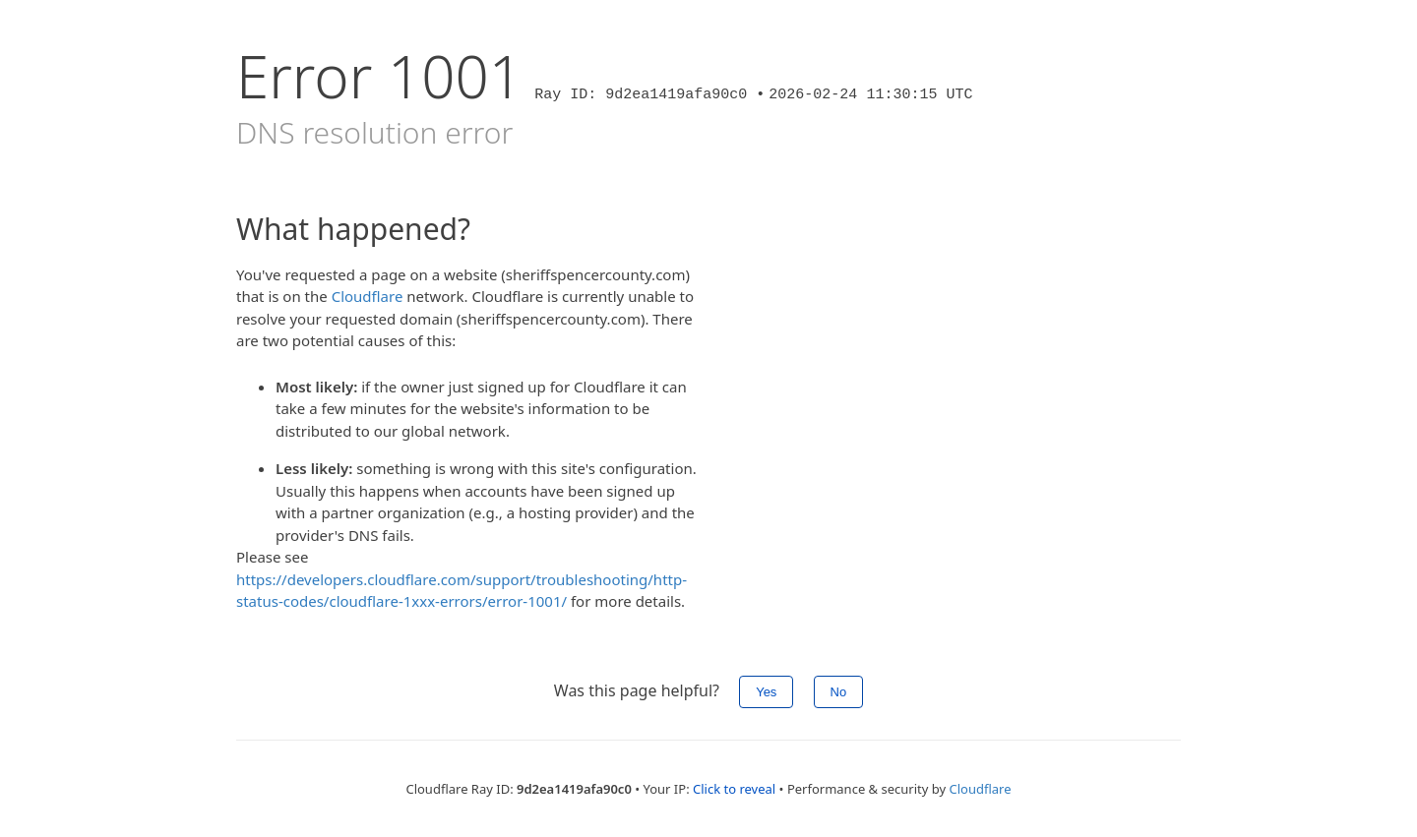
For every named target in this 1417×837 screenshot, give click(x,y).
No (839, 692)
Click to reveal (734, 789)
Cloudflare (367, 296)
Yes (766, 692)
